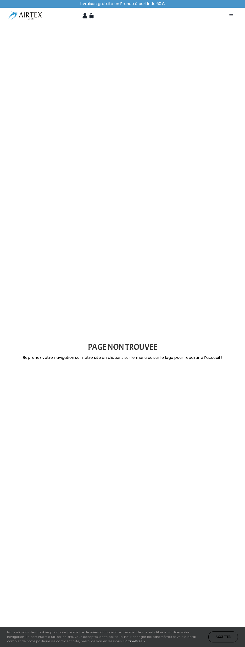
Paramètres (134, 641)
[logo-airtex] (25, 9)
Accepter (223, 637)
